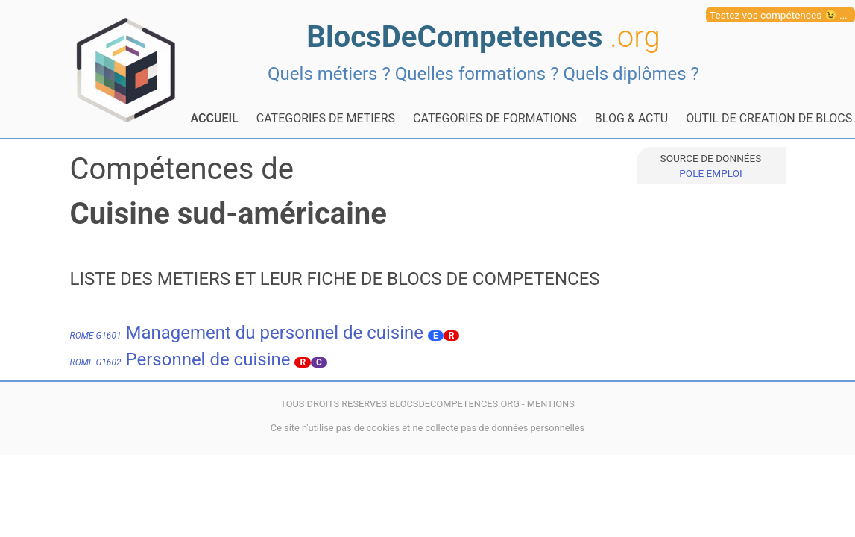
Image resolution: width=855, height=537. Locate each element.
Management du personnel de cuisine (247, 332)
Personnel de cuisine (180, 359)
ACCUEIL (215, 118)
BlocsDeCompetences (483, 36)
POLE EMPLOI (710, 173)
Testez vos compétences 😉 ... (779, 15)
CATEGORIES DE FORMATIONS (495, 118)
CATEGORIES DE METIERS (325, 118)
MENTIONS (551, 403)
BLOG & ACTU (631, 118)
